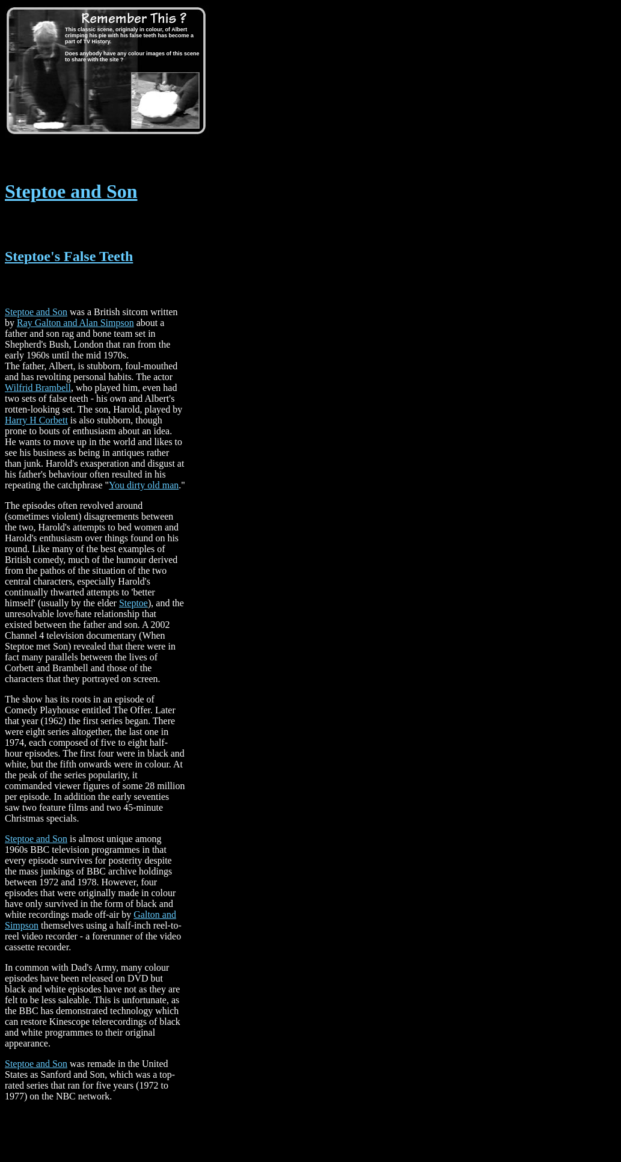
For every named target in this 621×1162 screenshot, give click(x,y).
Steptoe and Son (71, 191)
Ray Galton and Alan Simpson (75, 323)
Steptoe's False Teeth (69, 256)
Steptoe (133, 603)
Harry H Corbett (36, 420)
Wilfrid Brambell (38, 388)
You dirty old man (144, 485)
